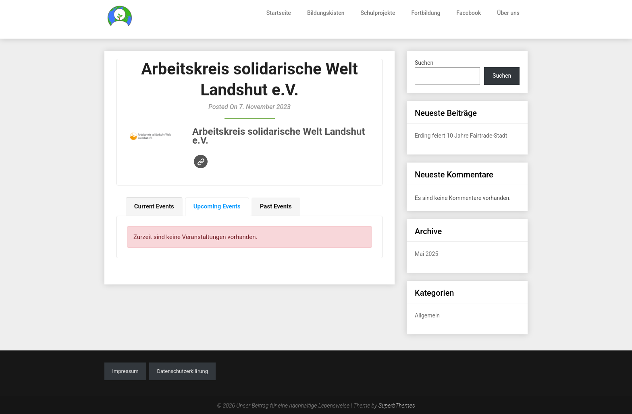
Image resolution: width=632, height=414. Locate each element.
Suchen (424, 63)
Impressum (125, 371)
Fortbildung (425, 13)
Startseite (278, 13)
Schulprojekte (378, 13)
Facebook (468, 13)
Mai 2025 (426, 254)
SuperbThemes (396, 405)
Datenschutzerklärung (182, 371)
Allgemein (427, 315)
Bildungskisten (326, 13)
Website (201, 162)
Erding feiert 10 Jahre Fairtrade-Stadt (461, 135)
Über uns (508, 13)
